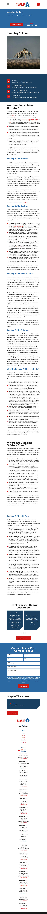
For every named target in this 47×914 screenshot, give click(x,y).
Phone (9, 658)
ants (20, 246)
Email (25, 658)
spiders (12, 115)
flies (17, 246)
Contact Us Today (16, 24)
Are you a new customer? (12, 666)
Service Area (23, 740)
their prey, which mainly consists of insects (30, 119)
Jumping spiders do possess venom (19, 118)
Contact (23, 735)
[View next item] (25, 633)
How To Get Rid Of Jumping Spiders (20, 202)
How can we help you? (12, 670)
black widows (15, 226)
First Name (10, 654)
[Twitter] (25, 750)
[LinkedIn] (28, 750)
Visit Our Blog (12, 713)
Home (23, 733)
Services (23, 737)
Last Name (26, 654)
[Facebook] (19, 750)
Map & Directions (23, 758)
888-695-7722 (32, 25)
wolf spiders (21, 226)
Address (9, 662)
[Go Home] (8, 15)
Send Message (23, 686)
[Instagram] (22, 750)
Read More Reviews (23, 638)
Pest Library (23, 742)
